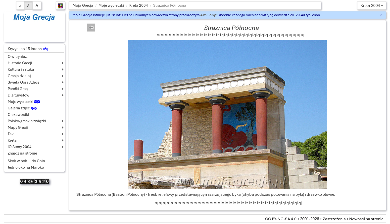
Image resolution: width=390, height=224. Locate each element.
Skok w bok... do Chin (26, 161)
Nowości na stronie (366, 219)
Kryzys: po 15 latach (28, 48)
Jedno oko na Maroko (26, 167)
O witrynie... (18, 56)
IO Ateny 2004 (20, 146)
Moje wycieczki (111, 5)
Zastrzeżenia (334, 219)
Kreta (12, 140)
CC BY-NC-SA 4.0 (280, 219)
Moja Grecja (83, 5)
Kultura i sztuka (21, 69)
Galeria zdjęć (22, 108)
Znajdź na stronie (22, 153)
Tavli (11, 133)
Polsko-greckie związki (27, 121)
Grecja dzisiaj (19, 75)
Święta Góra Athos (23, 82)
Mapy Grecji (18, 127)
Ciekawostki (18, 114)
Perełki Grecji (19, 88)
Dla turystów (18, 95)
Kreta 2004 (138, 5)
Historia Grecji (20, 63)
